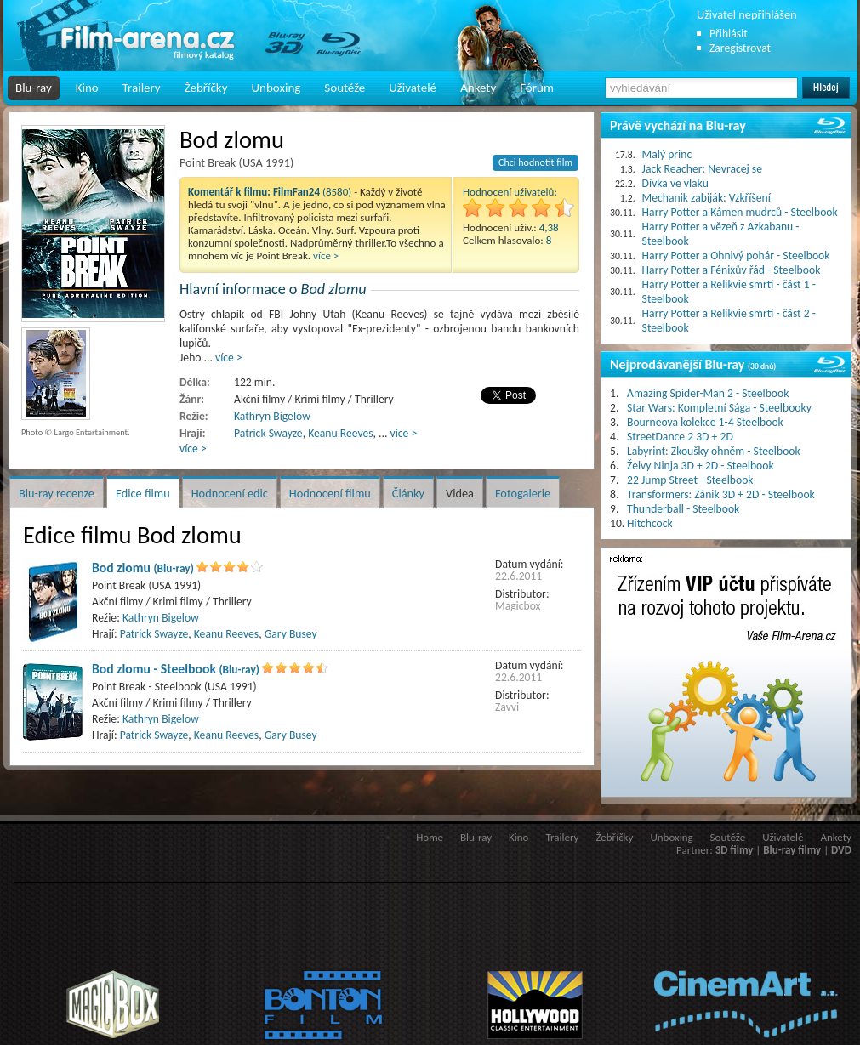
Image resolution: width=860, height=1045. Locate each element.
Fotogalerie (522, 493)
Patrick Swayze (268, 433)
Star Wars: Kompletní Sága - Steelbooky (719, 407)
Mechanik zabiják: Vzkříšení (706, 197)
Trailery (141, 87)
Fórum (537, 87)
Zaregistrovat (740, 48)
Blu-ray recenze (56, 493)
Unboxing (275, 87)
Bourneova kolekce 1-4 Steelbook (705, 422)
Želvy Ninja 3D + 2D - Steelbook (700, 465)
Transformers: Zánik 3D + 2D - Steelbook (721, 494)
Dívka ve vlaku (675, 183)
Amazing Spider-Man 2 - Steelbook (708, 393)
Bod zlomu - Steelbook (175, 669)
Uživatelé (412, 87)
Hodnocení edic (229, 493)
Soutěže (344, 87)
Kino (87, 87)
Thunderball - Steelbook (683, 509)
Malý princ (667, 154)
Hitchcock (650, 523)
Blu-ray (33, 87)
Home (429, 837)
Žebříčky (206, 87)
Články (408, 493)
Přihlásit (728, 33)
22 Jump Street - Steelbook (690, 480)
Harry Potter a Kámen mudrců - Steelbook (740, 212)
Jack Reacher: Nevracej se (702, 169)
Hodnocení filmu (330, 493)
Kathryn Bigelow (272, 416)
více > (326, 255)
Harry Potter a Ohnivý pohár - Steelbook (736, 255)
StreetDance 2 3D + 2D (680, 436)
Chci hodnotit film (535, 162)
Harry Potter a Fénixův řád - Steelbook (731, 270)
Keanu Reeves (340, 433)
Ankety (478, 87)
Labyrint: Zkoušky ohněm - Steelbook (713, 451)
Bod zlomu (143, 567)
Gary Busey (291, 634)
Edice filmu (143, 493)
